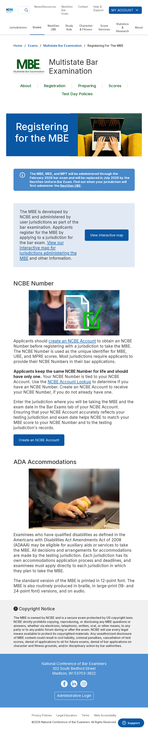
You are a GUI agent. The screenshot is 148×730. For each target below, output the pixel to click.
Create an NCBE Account (39, 440)
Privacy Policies (42, 715)
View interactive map (106, 235)
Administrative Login (74, 695)
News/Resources (45, 6)
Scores (114, 85)
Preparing (87, 85)
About (139, 27)
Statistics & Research (122, 27)
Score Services (104, 27)
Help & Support (98, 8)
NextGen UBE (53, 27)
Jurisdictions (18, 27)
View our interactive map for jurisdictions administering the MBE (48, 250)
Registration (55, 85)
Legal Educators (66, 715)
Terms (85, 715)
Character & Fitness (85, 27)
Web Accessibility (105, 715)
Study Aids (69, 27)
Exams (37, 27)
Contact (83, 6)
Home (17, 46)
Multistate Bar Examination (62, 46)
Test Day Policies (77, 94)
